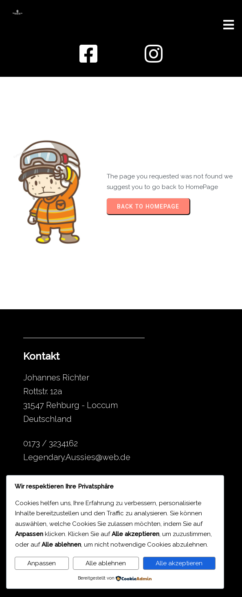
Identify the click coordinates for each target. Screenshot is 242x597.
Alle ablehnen (106, 563)
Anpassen (41, 563)
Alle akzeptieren (179, 563)
